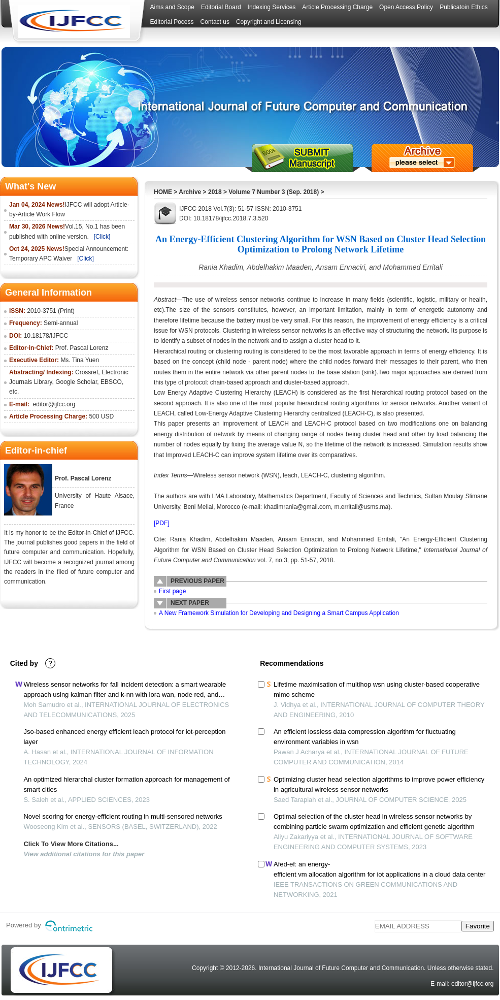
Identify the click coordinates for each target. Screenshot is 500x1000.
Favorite (477, 926)
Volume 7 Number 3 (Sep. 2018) (273, 192)
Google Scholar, (76, 381)
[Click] (102, 236)
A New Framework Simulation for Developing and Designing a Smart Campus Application (279, 613)
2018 (215, 192)
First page (172, 591)
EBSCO (111, 381)
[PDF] (162, 523)
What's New (30, 186)
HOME (163, 192)
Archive (190, 192)
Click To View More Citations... (70, 844)
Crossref (86, 372)
